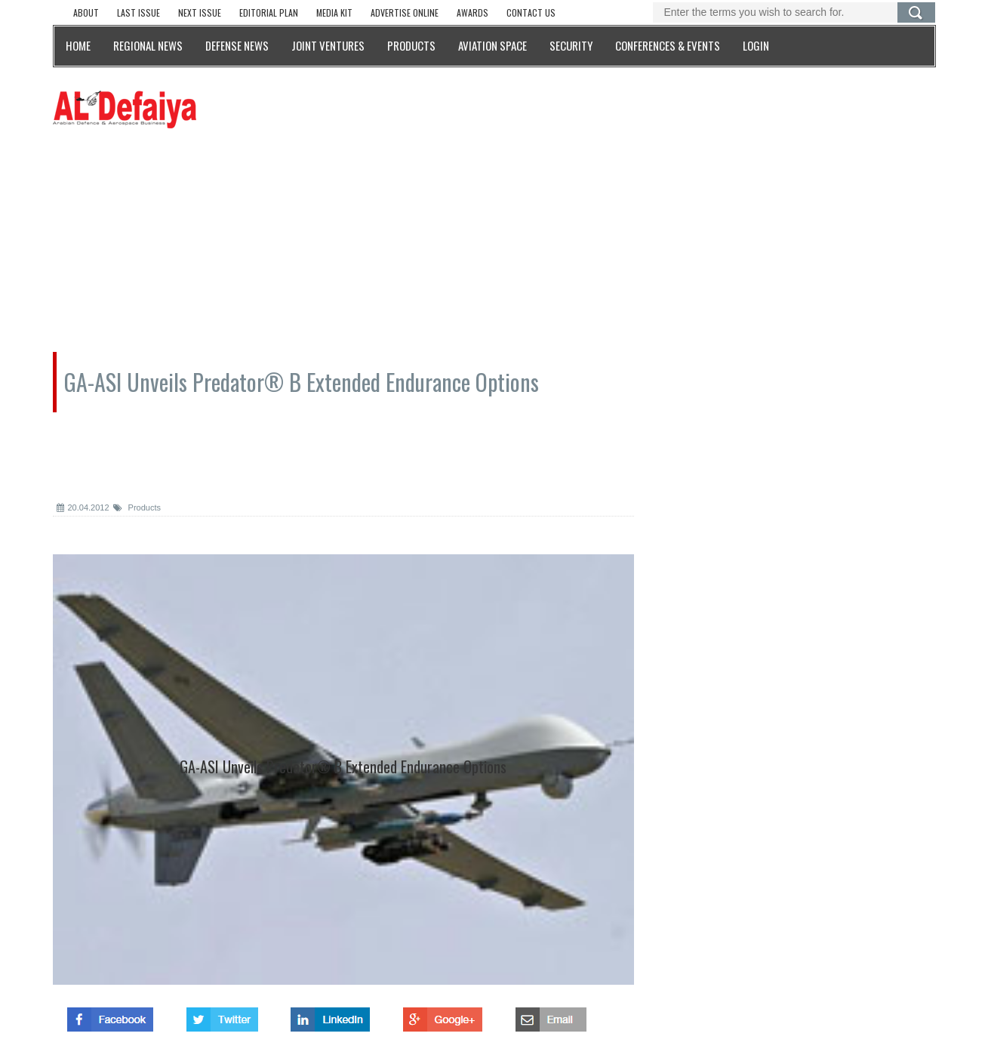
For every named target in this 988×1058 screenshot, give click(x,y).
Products (137, 507)
